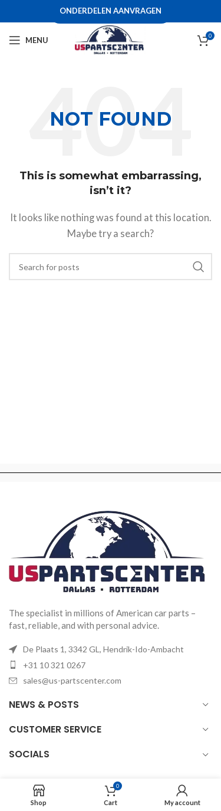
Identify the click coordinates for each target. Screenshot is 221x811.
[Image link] (110, 551)
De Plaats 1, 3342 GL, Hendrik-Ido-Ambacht (103, 649)
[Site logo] (110, 39)
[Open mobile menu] (28, 40)
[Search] (110, 266)
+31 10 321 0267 (54, 665)
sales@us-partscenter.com (72, 680)
